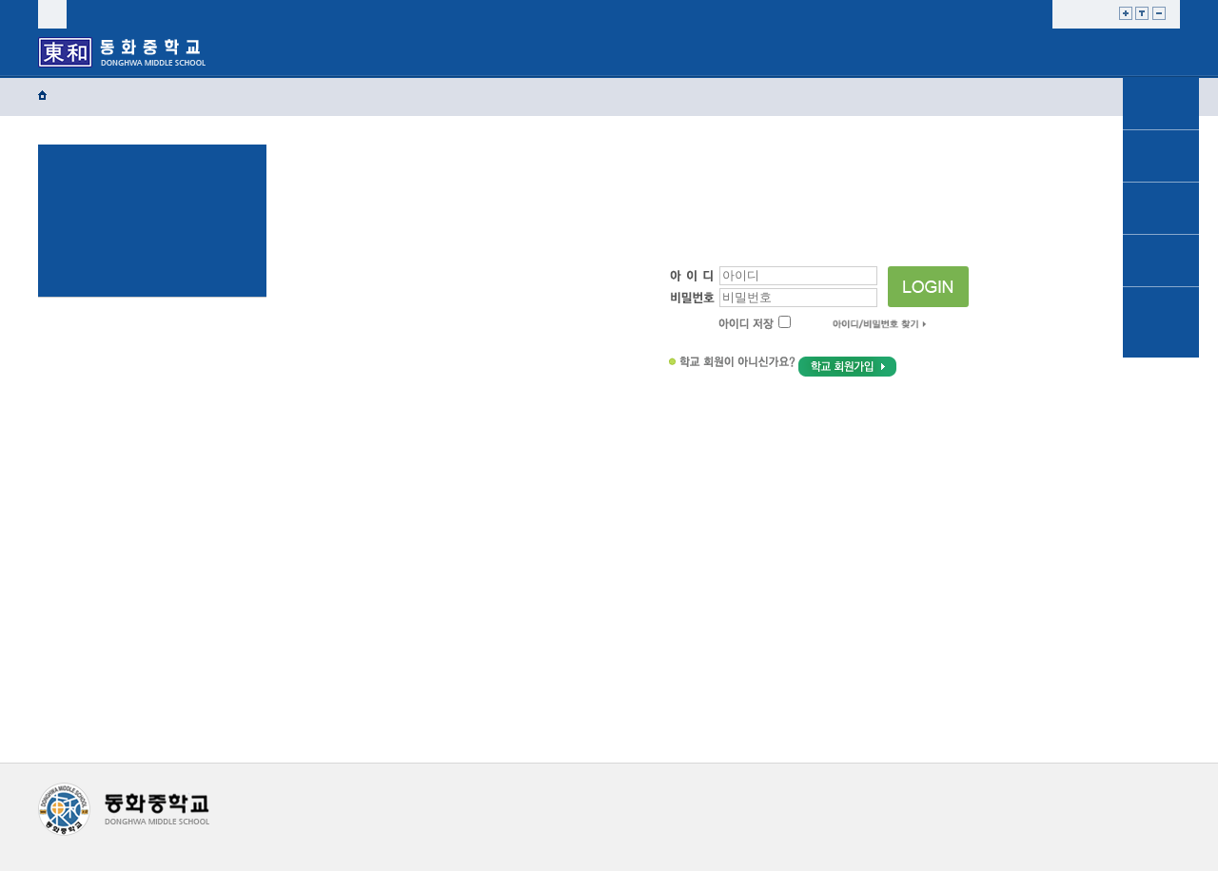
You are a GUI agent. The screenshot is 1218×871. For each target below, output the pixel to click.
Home (69, 96)
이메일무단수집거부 (568, 793)
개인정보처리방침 (314, 793)
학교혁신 (776, 51)
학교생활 (410, 51)
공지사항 (1161, 156)
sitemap (190, 14)
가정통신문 (1161, 103)
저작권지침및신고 (439, 793)
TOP (1160, 374)
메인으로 (1161, 39)
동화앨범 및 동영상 (1161, 322)
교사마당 (1018, 51)
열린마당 (897, 51)
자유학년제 (654, 51)
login (90, 14)
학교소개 (289, 51)
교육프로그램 (533, 55)
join (138, 14)
